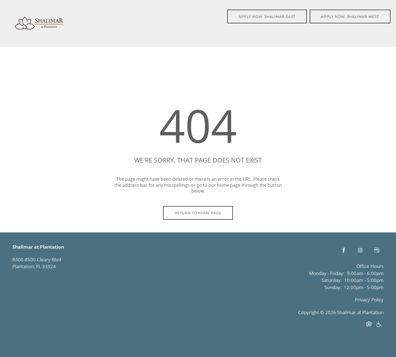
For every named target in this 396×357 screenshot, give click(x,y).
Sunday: (333, 287)
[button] (267, 16)
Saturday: (331, 280)
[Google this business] (377, 250)
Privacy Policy (369, 299)
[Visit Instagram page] (360, 250)
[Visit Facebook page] (344, 250)
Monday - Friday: (327, 273)
